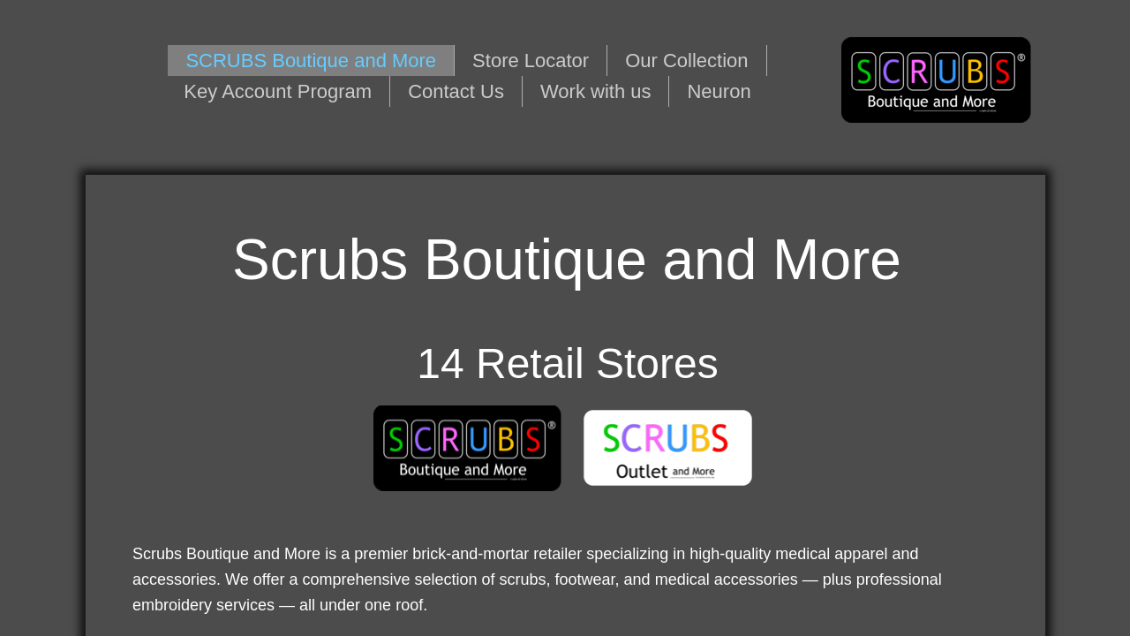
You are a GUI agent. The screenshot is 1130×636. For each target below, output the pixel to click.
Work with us (596, 91)
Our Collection (686, 60)
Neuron (718, 91)
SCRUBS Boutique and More (310, 60)
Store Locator (530, 60)
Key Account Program (278, 91)
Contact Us (456, 91)
